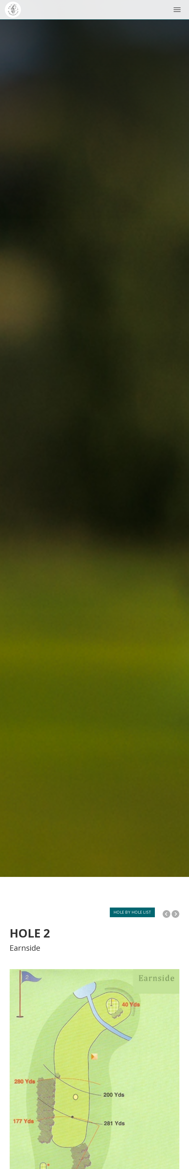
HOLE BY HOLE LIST (132, 912)
